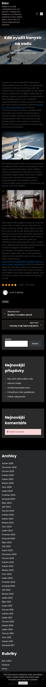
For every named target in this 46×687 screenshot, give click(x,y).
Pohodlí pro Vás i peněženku (20, 392)
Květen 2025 (8, 475)
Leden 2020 (7, 629)
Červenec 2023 (9, 554)
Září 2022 (6, 590)
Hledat (8, 339)
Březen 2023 (7, 570)
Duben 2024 (7, 518)
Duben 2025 (7, 479)
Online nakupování (16, 396)
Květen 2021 (7, 613)
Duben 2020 (7, 625)
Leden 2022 (7, 597)
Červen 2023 (8, 558)
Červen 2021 (7, 609)
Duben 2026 (7, 463)
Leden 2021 (7, 617)
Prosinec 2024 (8, 495)
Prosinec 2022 (8, 582)
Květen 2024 (8, 514)
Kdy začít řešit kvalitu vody (20, 378)
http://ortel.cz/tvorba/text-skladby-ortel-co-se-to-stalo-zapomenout (23, 263)
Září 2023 (6, 546)
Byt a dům (7, 660)
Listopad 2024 (8, 499)
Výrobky (5, 302)
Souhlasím (23, 683)
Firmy (4, 668)
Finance (5, 664)
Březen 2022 (7, 593)
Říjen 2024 (7, 503)
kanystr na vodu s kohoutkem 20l (22, 106)
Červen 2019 (7, 633)
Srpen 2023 (7, 550)
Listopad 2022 (8, 586)
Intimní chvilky (14, 383)
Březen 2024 (8, 522)
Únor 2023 (7, 574)
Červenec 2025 (9, 467)
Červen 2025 (8, 471)
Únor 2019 (6, 637)
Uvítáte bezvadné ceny (18, 387)
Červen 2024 (8, 510)
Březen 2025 (8, 483)
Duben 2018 (7, 641)
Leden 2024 (7, 530)
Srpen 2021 (7, 605)
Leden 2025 (7, 491)
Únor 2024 (7, 526)
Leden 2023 (7, 578)
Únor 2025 (7, 487)
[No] (43, 679)
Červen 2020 (8, 621)
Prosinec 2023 (8, 534)
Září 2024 (6, 506)
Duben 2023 (7, 566)
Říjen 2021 (6, 601)
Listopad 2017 (8, 645)
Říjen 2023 (7, 542)
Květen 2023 (8, 562)
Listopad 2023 (8, 538)
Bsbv (5, 3)
